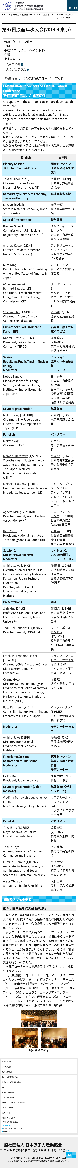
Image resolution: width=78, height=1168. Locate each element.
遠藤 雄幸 (57, 827)
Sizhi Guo (9, 608)
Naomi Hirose (12, 338)
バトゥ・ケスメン (62, 707)
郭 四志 (55, 608)
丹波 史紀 (57, 862)
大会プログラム (16, 69)
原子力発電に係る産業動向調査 (12, 1128)
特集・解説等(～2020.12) (10, 1122)
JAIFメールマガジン (8, 1097)
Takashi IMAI (11, 179)
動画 (3, 1087)
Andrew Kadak (12, 245)
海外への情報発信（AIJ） (10, 1077)
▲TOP (71, 1155)
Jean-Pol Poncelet (15, 628)
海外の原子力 (6, 1067)
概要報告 (11, 78)
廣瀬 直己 (57, 338)
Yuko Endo (10, 827)
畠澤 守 (55, 456)
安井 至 (55, 531)
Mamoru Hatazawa (15, 456)
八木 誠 (55, 415)
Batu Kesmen (12, 707)
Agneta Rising (12, 512)
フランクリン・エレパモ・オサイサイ (62, 660)
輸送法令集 (6, 1131)
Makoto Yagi (11, 415)
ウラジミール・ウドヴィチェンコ (62, 799)
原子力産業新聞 (7, 1072)
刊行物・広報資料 (8, 1108)
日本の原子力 (6, 1062)
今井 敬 (55, 179)
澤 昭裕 (55, 565)
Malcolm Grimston (15, 484)
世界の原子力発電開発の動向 (11, 1082)
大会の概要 (13, 64)
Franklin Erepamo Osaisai (20, 656)
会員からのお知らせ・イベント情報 (13, 1103)
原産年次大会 (49, 14)
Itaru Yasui (10, 531)
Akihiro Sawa (11, 565)
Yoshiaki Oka (11, 312)
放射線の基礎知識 (8, 1092)
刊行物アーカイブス (8, 1118)
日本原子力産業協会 (40, 2)
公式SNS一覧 (6, 1113)
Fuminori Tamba (14, 862)
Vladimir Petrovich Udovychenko (25, 797)
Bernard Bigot (12, 288)
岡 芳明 (55, 312)
